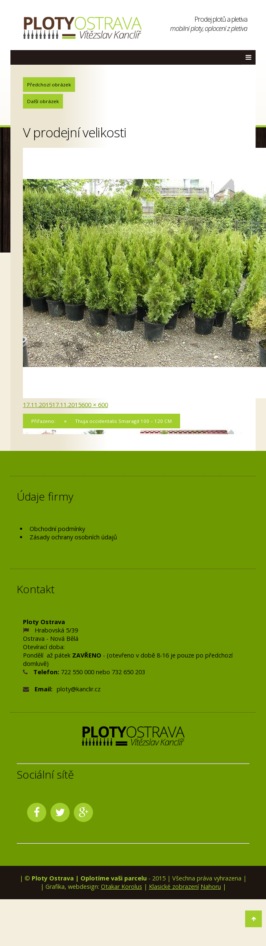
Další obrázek (43, 101)
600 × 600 (94, 405)
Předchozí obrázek (49, 84)
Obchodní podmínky (57, 529)
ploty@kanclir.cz (78, 689)
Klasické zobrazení (174, 886)
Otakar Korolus (121, 886)
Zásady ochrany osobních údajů (73, 537)
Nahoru (211, 886)
